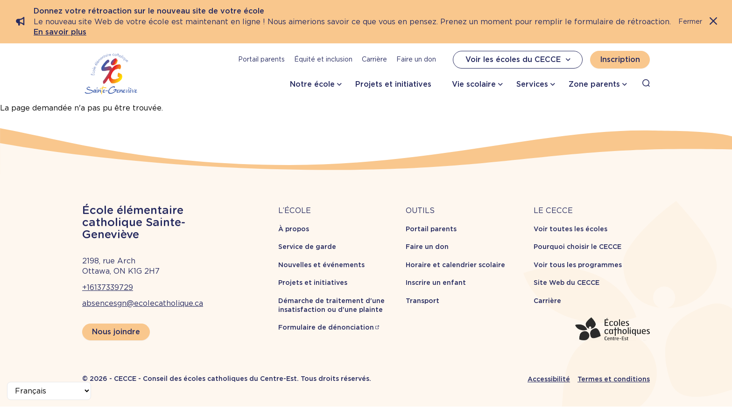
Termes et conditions (613, 379)
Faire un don (416, 59)
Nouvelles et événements (321, 265)
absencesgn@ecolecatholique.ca (142, 303)
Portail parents (261, 59)
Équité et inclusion (323, 59)
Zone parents (594, 84)
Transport (422, 300)
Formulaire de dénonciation (326, 327)
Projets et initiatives (393, 84)
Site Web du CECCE (566, 282)
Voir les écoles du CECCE (519, 59)
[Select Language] (49, 391)
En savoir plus (60, 32)
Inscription (620, 59)
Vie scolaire (474, 84)
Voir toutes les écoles (570, 229)
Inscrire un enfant (436, 282)
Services (532, 84)
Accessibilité (549, 379)
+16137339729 (107, 287)
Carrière (374, 59)
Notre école (312, 84)
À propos (293, 229)
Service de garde (307, 246)
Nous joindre (116, 331)
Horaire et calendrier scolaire (455, 265)
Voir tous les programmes (578, 265)
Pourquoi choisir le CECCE (577, 246)
